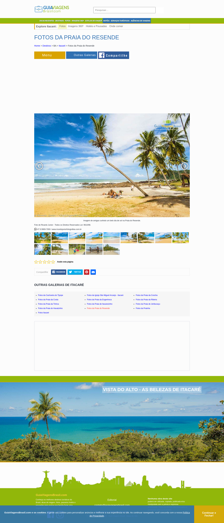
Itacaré (62, 45)
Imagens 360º (75, 26)
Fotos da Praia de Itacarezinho (99, 304)
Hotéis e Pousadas (96, 26)
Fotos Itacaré (43, 313)
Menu (47, 55)
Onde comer (116, 26)
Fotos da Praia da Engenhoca (99, 300)
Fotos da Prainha (143, 308)
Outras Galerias (85, 55)
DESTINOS (59, 21)
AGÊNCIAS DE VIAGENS (140, 21)
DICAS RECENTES (47, 21)
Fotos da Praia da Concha (146, 295)
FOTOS (67, 21)
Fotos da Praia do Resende (98, 308)
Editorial (112, 500)
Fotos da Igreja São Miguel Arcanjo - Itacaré (105, 295)
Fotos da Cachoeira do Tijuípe (50, 295)
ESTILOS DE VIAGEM (93, 21)
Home (37, 45)
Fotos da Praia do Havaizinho (50, 308)
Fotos (62, 26)
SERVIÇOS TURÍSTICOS (120, 21)
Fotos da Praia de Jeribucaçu (148, 304)
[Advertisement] (68, 84)
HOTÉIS (106, 21)
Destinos (46, 45)
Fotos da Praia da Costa (48, 300)
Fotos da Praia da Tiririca (48, 304)
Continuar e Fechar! (209, 514)
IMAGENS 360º (78, 21)
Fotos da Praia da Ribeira (146, 300)
